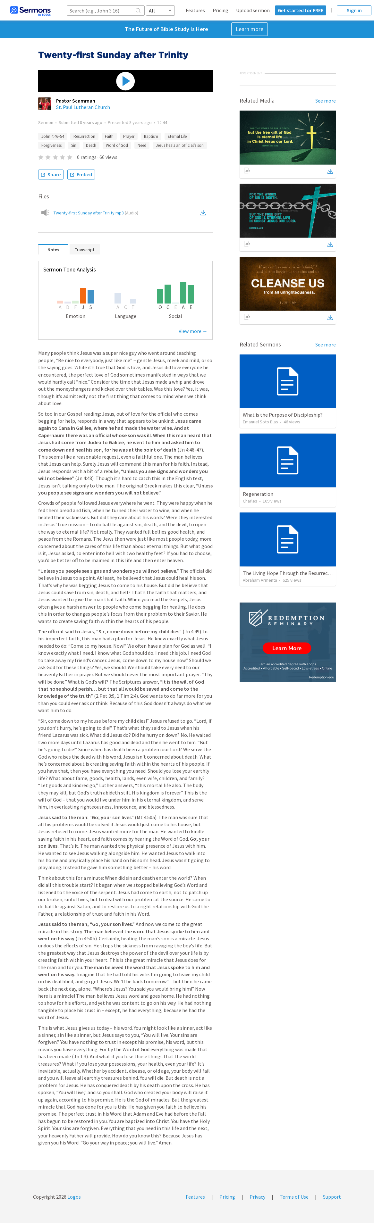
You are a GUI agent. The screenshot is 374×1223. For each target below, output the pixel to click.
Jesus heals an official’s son (180, 145)
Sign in (354, 10)
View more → (193, 331)
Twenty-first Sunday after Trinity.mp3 (96, 213)
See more (325, 100)
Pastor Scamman (75, 100)
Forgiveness (51, 145)
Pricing (220, 10)
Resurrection (84, 136)
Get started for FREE (300, 10)
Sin (73, 145)
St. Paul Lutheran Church (83, 107)
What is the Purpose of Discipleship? (283, 415)
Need (142, 145)
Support (332, 1197)
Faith (109, 136)
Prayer (128, 136)
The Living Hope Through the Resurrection (290, 573)
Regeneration (258, 494)
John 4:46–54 (52, 136)
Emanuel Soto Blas (260, 422)
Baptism (151, 136)
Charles (250, 501)
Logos (73, 1197)
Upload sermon (253, 10)
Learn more (249, 29)
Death (91, 145)
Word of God (117, 145)
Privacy (257, 1197)
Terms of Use (294, 1197)
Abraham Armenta (260, 580)
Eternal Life (177, 136)
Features (195, 10)
